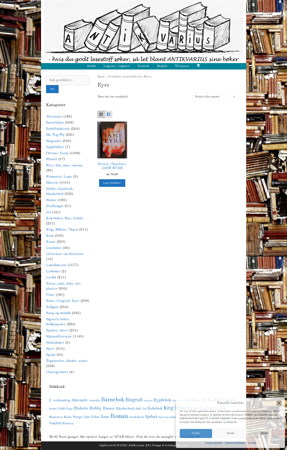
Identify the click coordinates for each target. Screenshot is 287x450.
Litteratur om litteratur (65, 254)
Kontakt (252, 443)
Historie (52, 182)
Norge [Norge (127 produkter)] (77, 417)
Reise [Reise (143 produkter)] (105, 417)
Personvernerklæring (235, 443)
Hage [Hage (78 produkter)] (69, 409)
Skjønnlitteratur (59, 336)
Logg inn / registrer (116, 66)
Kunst (51, 242)
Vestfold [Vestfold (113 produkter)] (55, 423)
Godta (196, 433)
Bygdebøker (55, 147)
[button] (279, 403)
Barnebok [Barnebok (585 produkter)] (112, 400)
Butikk (91, 66)
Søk (52, 89)
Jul (48, 212)
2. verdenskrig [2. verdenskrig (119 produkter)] (59, 400)
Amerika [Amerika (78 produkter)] (94, 400)
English (162, 66)
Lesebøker (54, 248)
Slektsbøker (55, 342)
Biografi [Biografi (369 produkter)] (133, 400)
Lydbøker (53, 271)
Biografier (53, 141)
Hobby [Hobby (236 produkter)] (95, 408)
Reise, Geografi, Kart (62, 301)
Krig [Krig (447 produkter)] (168, 408)
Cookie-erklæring (214, 443)
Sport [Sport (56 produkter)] (161, 417)
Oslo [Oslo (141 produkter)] (86, 417)
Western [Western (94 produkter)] (68, 423)
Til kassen (182, 66)
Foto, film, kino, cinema (64, 165)
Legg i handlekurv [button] (112, 183)
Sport (50, 348)
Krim (50, 236)
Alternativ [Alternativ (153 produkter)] (79, 400)
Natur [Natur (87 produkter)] (68, 417)
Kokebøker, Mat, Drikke (64, 218)
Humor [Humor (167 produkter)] (109, 409)
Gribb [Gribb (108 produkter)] (61, 408)
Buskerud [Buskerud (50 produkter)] (148, 401)
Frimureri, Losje (59, 176)
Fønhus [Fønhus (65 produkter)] (53, 409)
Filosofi (51, 159)
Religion (52, 307)
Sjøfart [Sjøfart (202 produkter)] (151, 417)
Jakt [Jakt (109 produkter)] (138, 408)
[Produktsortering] (215, 97)
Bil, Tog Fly (55, 135)
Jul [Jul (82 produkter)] (145, 408)
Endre (265, 433)
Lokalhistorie (56, 265)
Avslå (230, 433)
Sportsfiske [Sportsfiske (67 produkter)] (171, 417)
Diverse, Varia (57, 153)
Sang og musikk (58, 313)
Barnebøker (55, 122)
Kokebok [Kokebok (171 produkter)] (155, 409)
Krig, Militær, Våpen (62, 229)
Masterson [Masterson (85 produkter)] (56, 417)
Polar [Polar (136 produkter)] (95, 417)
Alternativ (54, 116)
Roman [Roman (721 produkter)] (119, 416)
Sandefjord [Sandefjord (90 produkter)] (136, 417)
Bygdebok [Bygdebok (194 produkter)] (162, 400)
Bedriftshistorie (58, 129)
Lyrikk (51, 277)
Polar (50, 295)
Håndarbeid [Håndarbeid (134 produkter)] (125, 408)
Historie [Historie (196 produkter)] (81, 409)
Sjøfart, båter (57, 330)
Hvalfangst (54, 206)
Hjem (101, 76)
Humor (51, 200)
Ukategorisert (57, 372)
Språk (50, 355)
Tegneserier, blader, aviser (67, 361)
